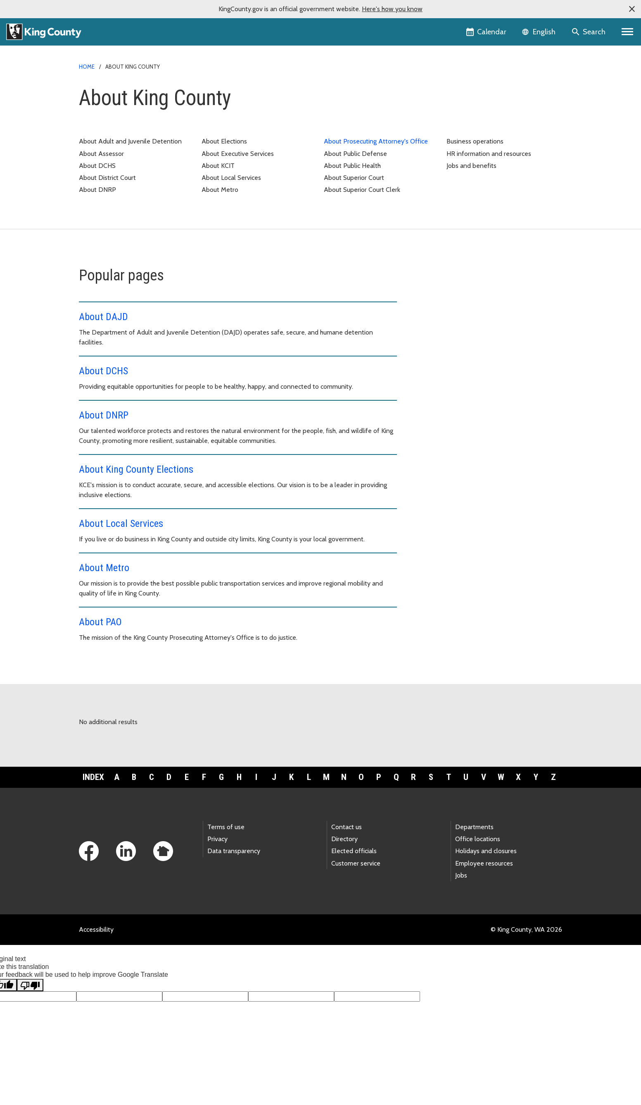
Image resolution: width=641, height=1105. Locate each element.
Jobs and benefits (471, 166)
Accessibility (96, 929)
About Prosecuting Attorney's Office (376, 141)
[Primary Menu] (627, 31)
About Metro (220, 190)
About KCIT (218, 166)
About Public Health (352, 166)
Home (87, 66)
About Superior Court (354, 178)
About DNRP (97, 190)
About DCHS (97, 166)
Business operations (474, 141)
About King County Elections (136, 469)
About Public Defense (355, 154)
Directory (344, 839)
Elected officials (354, 851)
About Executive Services (238, 154)
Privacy (217, 839)
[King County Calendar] (486, 31)
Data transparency (233, 851)
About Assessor (101, 154)
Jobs (461, 875)
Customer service (355, 863)
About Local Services (231, 178)
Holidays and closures (486, 851)
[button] (632, 9)
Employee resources (484, 863)
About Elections (224, 141)
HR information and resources (488, 154)
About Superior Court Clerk (362, 190)
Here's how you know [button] (392, 9)
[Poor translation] (30, 985)
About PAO (100, 622)
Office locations (477, 839)
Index (93, 777)
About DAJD (103, 317)
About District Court (107, 178)
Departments (474, 827)
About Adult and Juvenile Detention (130, 141)
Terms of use (226, 827)
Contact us (346, 827)
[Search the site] (589, 31)
